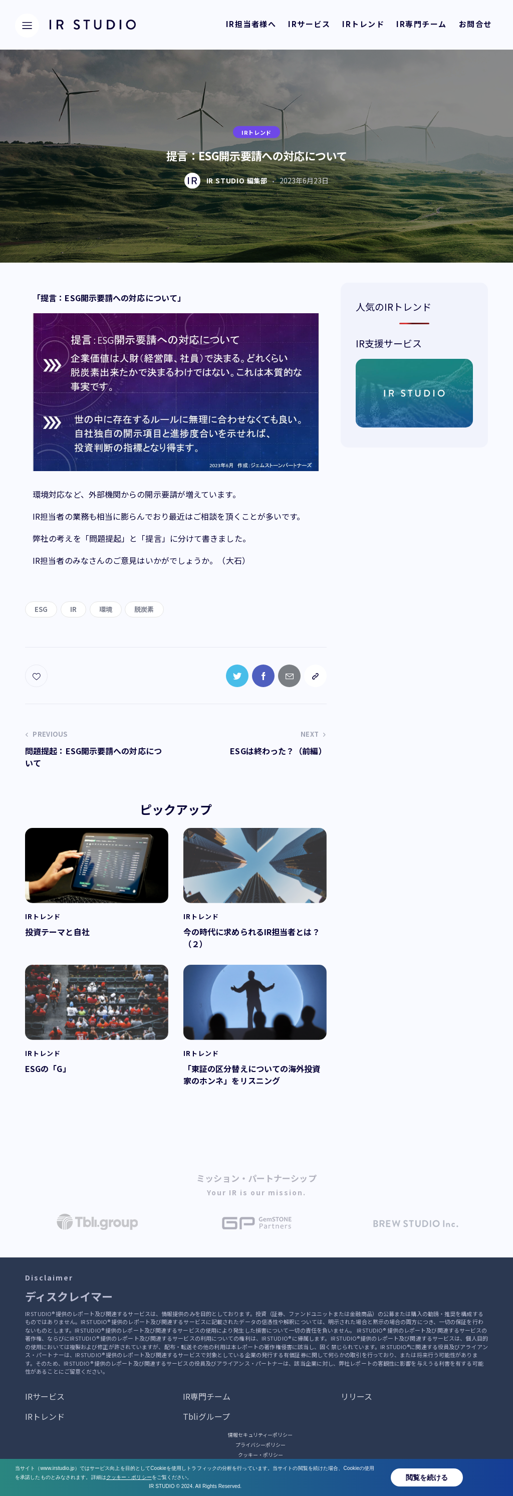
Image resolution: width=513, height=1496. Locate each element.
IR (73, 609)
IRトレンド (256, 132)
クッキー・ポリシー (260, 1454)
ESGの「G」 (48, 1068)
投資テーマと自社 (57, 932)
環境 (105, 609)
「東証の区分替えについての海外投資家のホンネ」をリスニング (252, 1074)
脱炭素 (144, 609)
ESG (41, 609)
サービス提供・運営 (260, 1464)
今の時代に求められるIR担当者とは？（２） (251, 938)
